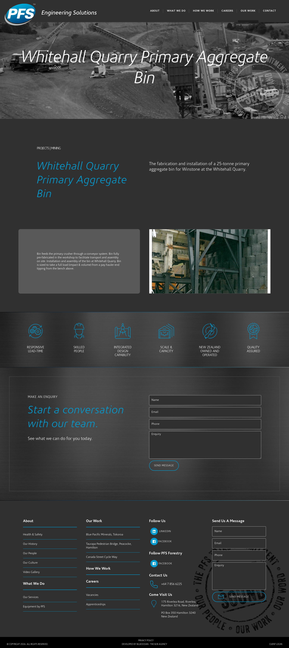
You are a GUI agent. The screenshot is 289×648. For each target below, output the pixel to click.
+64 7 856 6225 (171, 584)
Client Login (275, 644)
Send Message (164, 465)
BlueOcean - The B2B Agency (152, 644)
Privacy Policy (146, 641)
